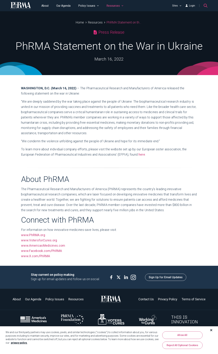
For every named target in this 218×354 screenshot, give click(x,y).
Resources (114, 5)
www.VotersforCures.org (39, 240)
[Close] (211, 331)
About (45, 5)
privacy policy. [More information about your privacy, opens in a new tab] (19, 344)
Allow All (182, 336)
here (142, 154)
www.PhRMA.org (33, 235)
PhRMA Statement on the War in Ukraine (124, 22)
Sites (176, 5)
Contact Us (146, 299)
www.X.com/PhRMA (36, 256)
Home (80, 22)
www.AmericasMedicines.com (43, 245)
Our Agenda (63, 5)
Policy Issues (88, 5)
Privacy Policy (167, 299)
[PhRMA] (21, 5)
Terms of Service (194, 299)
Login (190, 5)
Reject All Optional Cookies (182, 346)
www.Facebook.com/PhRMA (42, 251)
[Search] (205, 5)
